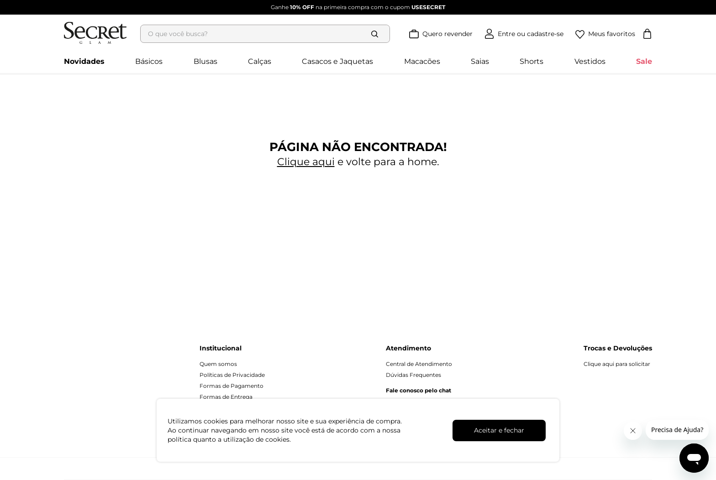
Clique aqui (306, 162)
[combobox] (267, 34)
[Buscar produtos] (376, 33)
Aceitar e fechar (499, 430)
